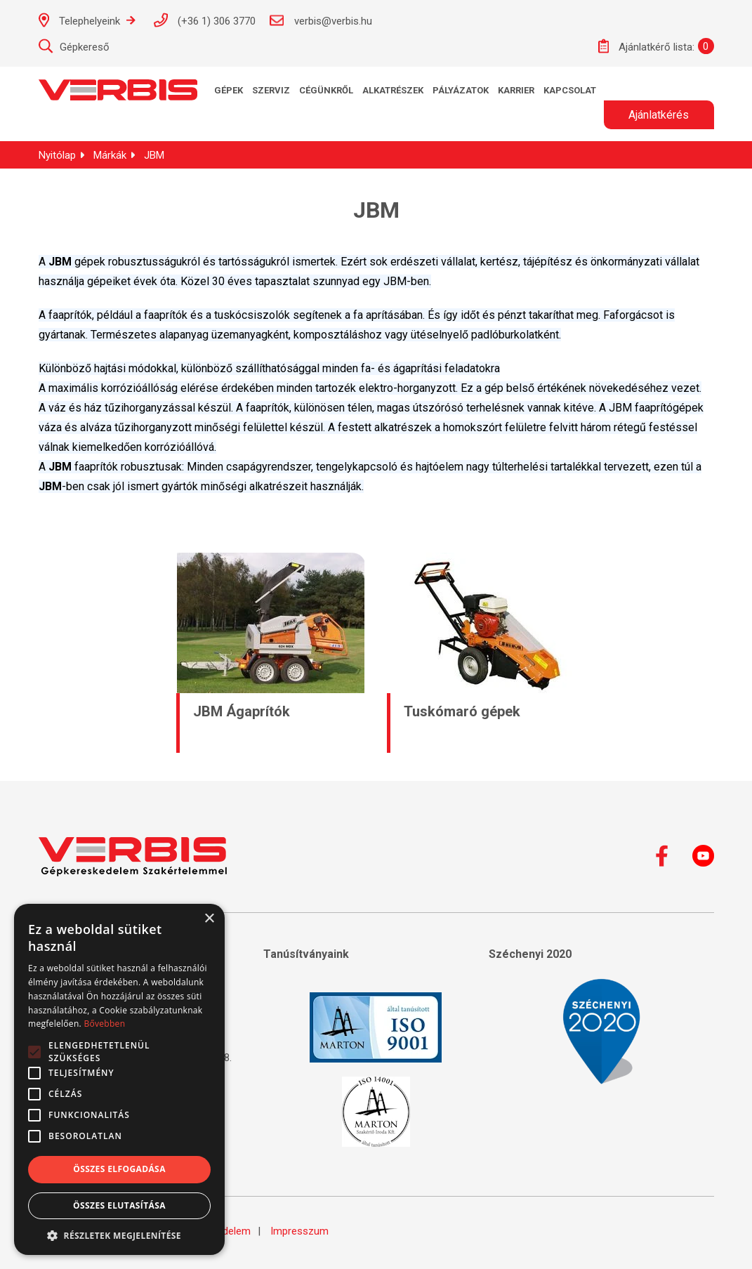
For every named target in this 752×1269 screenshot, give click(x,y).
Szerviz (271, 90)
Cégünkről (326, 90)
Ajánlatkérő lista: (646, 46)
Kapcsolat (569, 90)
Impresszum (299, 1231)
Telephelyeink (87, 20)
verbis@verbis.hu (321, 20)
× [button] (209, 919)
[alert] (119, 1079)
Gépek (228, 90)
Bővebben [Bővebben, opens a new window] (104, 1024)
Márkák (109, 155)
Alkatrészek (392, 90)
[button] (119, 1234)
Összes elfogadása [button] (119, 1169)
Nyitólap (57, 155)
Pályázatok (461, 90)
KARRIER (516, 90)
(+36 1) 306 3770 (204, 20)
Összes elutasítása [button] (119, 1205)
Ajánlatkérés (658, 114)
